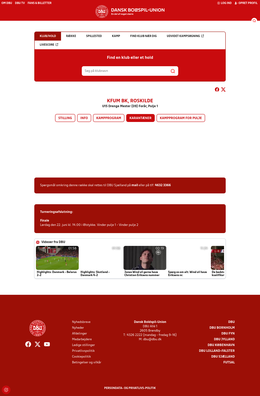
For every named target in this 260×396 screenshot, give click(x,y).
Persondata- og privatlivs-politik (130, 388)
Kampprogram (108, 118)
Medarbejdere (82, 339)
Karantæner (140, 118)
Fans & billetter (39, 3)
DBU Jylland (224, 339)
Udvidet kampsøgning (185, 36)
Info (84, 118)
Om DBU (6, 3)
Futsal (229, 362)
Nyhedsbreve (81, 322)
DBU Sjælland (223, 356)
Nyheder (78, 327)
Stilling (65, 118)
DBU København (221, 345)
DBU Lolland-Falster (217, 351)
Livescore (49, 44)
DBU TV (20, 3)
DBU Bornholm (222, 327)
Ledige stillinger (83, 345)
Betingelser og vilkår (86, 362)
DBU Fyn (228, 333)
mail (134, 185)
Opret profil (246, 3)
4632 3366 (163, 185)
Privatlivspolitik (83, 351)
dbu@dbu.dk (152, 339)
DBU (231, 322)
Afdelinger (79, 333)
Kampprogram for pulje (181, 118)
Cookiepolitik (81, 356)
